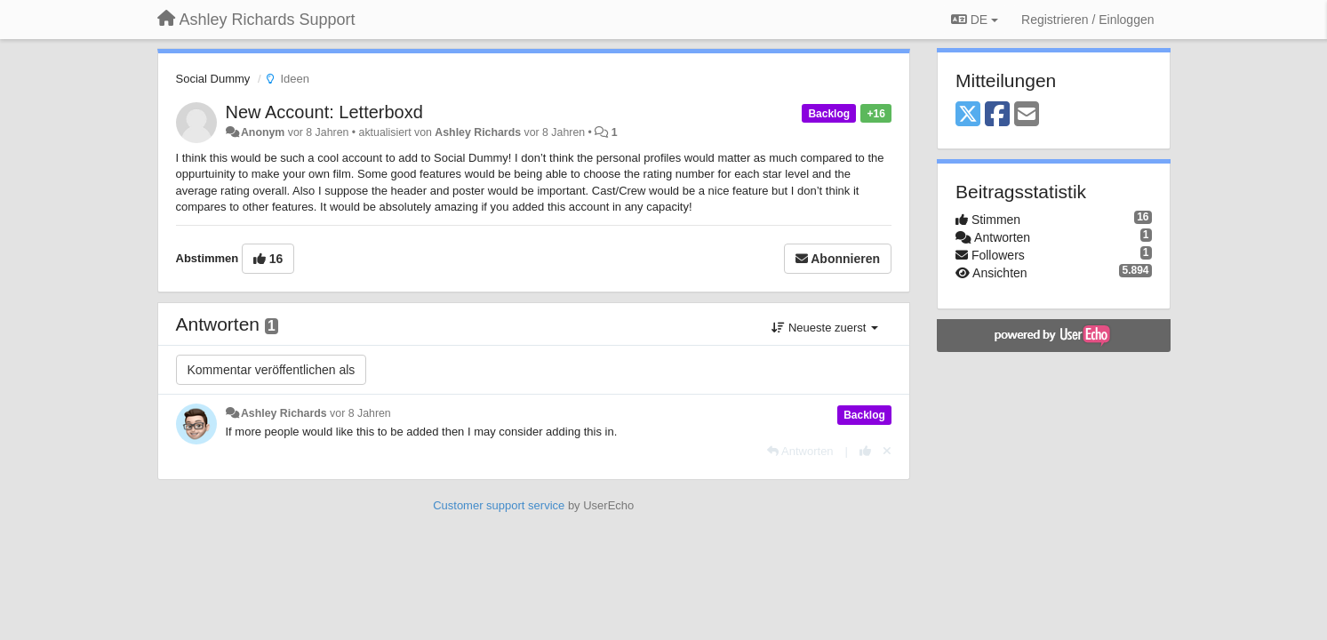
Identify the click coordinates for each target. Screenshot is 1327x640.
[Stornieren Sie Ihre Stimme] (887, 451)
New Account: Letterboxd (324, 112)
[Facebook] (997, 115)
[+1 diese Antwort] (865, 451)
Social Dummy (213, 78)
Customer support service (498, 505)
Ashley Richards (478, 132)
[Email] (1026, 115)
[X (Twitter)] (967, 115)
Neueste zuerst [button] (824, 327)
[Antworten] (800, 451)
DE (974, 19)
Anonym (262, 132)
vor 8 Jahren (360, 413)
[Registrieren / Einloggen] (1087, 19)
